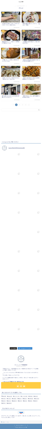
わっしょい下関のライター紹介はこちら (14, 381)
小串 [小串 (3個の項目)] (4, 398)
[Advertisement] (21, 126)
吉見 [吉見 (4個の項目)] (36, 396)
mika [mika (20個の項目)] (4, 396)
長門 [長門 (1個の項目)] (4, 403)
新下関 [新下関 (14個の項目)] (31, 398)
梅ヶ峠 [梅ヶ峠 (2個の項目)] (37, 398)
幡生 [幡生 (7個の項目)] (20, 398)
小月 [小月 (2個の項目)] (9, 398)
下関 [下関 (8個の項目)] (31, 396)
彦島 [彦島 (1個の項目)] (25, 398)
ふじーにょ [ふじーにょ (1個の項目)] (16, 396)
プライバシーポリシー (20, 425)
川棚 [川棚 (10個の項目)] (14, 398)
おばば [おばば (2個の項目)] (10, 396)
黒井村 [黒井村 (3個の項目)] (9, 403)
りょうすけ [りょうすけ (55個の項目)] (24, 396)
